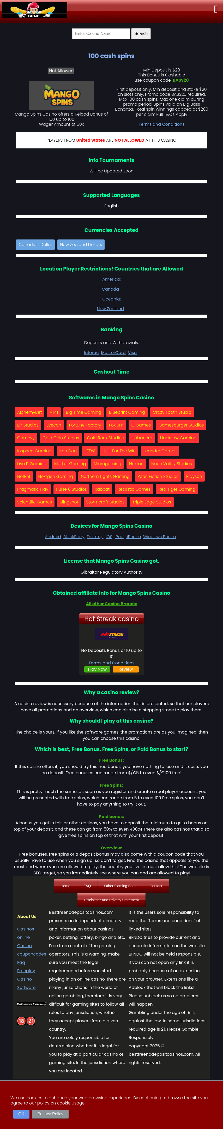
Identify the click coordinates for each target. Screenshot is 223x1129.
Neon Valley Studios (171, 464)
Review (125, 669)
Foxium (116, 425)
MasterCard (113, 353)
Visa (132, 353)
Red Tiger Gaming (176, 489)
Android (53, 537)
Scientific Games (34, 502)
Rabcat (102, 489)
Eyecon (53, 425)
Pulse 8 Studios (71, 489)
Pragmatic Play (32, 489)
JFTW (90, 451)
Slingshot (69, 502)
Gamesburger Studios (181, 425)
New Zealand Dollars (81, 245)
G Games (141, 425)
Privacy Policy (50, 1114)
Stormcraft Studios (105, 502)
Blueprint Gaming (127, 412)
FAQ (87, 886)
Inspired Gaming (34, 451)
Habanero (141, 438)
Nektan (136, 464)
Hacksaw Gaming (178, 438)
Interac (91, 353)
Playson (194, 476)
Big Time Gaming (83, 412)
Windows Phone (159, 537)
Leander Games (159, 451)
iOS (109, 537)
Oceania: (111, 299)
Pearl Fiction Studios (157, 476)
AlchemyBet (29, 412)
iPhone (133, 537)
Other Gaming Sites (120, 886)
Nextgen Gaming (55, 476)
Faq (21, 962)
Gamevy (26, 438)
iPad (119, 537)
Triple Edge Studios (151, 502)
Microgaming (107, 464)
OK (21, 1114)
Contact (156, 886)
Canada (110, 289)
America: (112, 279)
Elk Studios (28, 425)
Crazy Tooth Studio (172, 412)
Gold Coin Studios (61, 438)
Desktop (95, 537)
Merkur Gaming (70, 464)
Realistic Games (133, 489)
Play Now (97, 669)
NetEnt (24, 476)
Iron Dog (68, 451)
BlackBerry (74, 537)
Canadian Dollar (35, 245)
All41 (54, 412)
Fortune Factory (85, 425)
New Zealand (110, 309)
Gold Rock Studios (105, 438)
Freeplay (26, 971)
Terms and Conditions (162, 124)
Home (65, 886)
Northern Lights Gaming (105, 476)
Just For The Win (119, 451)
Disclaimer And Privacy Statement (111, 900)
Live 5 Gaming (31, 464)
